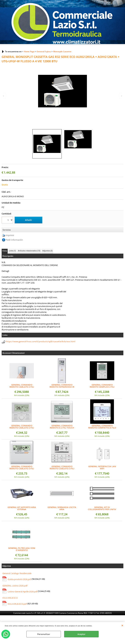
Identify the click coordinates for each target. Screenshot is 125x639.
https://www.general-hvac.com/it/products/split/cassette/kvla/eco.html (40, 341)
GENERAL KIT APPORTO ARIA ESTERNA (21, 508)
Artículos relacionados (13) (29, 250)
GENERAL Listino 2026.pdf (14, 585)
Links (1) (12, 250)
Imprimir (10, 235)
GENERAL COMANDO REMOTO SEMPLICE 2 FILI (102, 386)
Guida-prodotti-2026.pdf (19, 579)
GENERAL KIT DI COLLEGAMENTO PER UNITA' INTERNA (102, 508)
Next (121, 96)
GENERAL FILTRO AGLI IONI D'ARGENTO (21, 549)
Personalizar (43, 634)
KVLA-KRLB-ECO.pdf (17, 603)
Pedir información (14, 239)
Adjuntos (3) (47, 250)
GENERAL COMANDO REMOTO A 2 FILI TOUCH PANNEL (62, 427)
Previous (4, 96)
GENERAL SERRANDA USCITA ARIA (62, 508)
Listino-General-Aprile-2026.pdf (22, 591)
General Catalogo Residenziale (16, 573)
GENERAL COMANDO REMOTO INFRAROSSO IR (61, 386)
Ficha (4, 251)
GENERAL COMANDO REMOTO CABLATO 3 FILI (21, 467)
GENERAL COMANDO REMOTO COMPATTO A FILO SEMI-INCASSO (102, 427)
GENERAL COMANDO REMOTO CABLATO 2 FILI (21, 427)
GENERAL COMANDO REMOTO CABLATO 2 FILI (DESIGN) (21, 386)
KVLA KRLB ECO (10, 597)
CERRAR (122, 625)
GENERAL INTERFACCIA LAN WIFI (102, 467)
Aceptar (81, 634)
